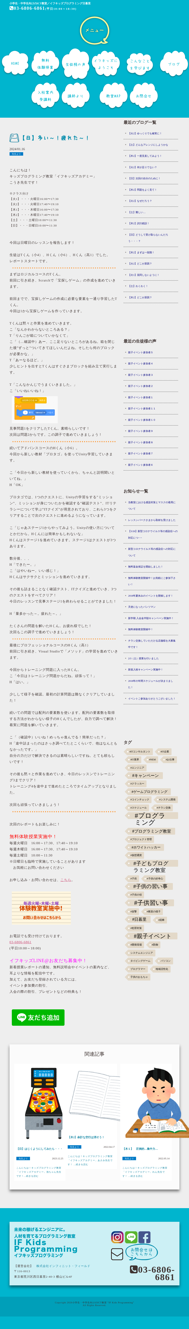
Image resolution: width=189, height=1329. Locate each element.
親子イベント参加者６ (140, 464)
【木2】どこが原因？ (140, 297)
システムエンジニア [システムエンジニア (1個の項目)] (141, 953)
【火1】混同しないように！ (143, 275)
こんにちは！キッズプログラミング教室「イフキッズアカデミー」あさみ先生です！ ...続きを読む (90, 1160)
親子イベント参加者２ (140, 386)
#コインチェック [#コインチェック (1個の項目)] (139, 799)
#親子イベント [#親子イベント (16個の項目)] (153, 936)
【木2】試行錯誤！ (138, 223)
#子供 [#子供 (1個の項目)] (133, 878)
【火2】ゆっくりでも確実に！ (145, 133)
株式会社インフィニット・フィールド (63, 1266)
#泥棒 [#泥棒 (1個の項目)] (161, 920)
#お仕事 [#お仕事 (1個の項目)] (170, 759)
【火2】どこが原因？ (140, 263)
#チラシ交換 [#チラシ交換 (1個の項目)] (163, 807)
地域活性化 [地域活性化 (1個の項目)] (162, 969)
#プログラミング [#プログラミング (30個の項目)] (150, 815)
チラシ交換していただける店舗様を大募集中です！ (152, 644)
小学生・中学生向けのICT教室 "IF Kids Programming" (103, 1302)
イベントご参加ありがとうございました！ (152, 698)
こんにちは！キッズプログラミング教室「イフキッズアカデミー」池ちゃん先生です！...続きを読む (38, 1172)
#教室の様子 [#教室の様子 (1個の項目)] (153, 911)
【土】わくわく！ (138, 286)
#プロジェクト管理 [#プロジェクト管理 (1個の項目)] (141, 839)
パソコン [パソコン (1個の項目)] (166, 961)
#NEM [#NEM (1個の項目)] (152, 759)
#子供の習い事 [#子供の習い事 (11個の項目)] (150, 886)
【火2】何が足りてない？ (142, 167)
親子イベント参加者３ (140, 374)
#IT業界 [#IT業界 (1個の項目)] (134, 759)
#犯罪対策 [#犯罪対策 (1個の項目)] (136, 928)
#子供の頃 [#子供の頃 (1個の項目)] (136, 894)
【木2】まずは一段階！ (141, 252)
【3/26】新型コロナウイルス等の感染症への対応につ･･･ (153, 534)
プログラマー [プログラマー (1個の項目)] (137, 969)
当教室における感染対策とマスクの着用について (152, 505)
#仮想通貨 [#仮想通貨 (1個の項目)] (136, 855)
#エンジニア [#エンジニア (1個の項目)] (137, 768)
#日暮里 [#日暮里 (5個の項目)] (139, 919)
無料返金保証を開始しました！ (145, 566)
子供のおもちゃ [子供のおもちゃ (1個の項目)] (139, 977)
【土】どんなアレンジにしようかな (148, 144)
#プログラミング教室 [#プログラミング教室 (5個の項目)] (151, 831)
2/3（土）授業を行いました (143, 658)
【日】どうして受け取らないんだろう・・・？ (148, 238)
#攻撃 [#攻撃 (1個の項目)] (133, 911)
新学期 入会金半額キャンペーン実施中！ (151, 618)
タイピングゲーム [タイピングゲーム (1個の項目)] (140, 961)
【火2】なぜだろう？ (140, 200)
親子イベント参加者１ (140, 397)
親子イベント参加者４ (140, 363)
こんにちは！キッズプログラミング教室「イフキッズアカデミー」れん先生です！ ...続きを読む (144, 1172)
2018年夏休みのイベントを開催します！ (150, 595)
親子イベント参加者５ (140, 352)
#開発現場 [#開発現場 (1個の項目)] (136, 944)
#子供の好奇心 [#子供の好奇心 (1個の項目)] (155, 878)
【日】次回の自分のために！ (144, 178)
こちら (65, 880)
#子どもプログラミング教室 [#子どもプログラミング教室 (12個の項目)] (151, 863)
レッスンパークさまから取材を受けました (152, 520)
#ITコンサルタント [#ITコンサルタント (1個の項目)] (139, 751)
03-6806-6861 (27, 8)
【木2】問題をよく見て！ (142, 189)
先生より (16, 154)
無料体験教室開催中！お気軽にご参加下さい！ (152, 581)
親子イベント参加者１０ (142, 419)
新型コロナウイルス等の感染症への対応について (152, 552)
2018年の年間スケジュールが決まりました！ (150, 684)
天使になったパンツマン (142, 606)
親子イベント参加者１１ (142, 408)
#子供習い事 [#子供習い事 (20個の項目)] (151, 902)
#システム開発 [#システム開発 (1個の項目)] (167, 799)
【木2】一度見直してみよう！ (145, 155)
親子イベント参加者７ (140, 453)
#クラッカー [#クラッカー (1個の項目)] (137, 783)
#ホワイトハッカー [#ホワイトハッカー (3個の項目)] (146, 847)
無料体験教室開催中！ (140, 629)
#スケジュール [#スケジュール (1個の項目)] (138, 807)
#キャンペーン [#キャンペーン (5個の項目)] (145, 775)
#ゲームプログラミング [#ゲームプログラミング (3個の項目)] (149, 792)
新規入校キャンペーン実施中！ (145, 669)
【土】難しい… (137, 212)
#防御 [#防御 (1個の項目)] (155, 944)
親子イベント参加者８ (140, 442)
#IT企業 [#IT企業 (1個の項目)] (165, 751)
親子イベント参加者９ (140, 431)
